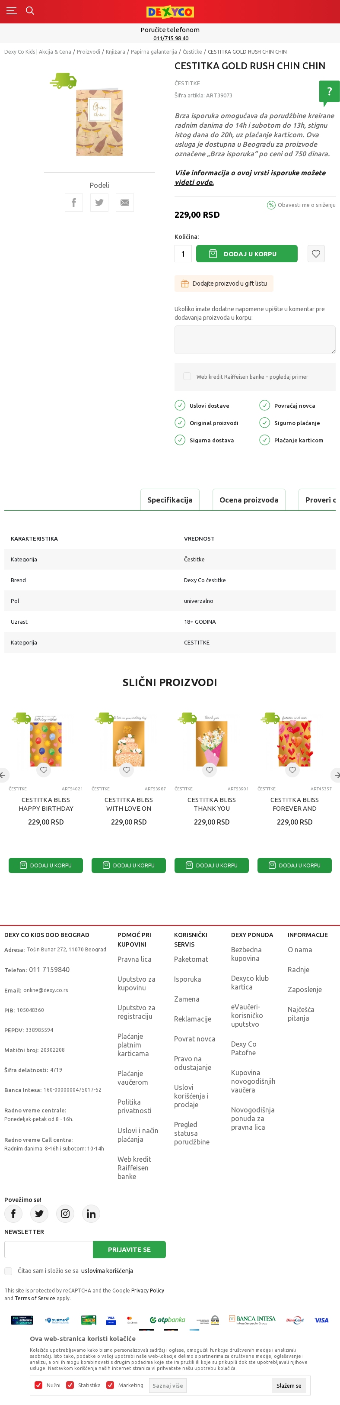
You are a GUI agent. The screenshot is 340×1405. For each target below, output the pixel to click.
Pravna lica (135, 959)
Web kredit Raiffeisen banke (134, 1167)
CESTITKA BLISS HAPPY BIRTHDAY (46, 804)
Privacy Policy (147, 1290)
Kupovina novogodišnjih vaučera (253, 1081)
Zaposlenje (305, 989)
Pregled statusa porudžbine (192, 1133)
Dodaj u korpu (250, 254)
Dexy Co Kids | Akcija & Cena (37, 52)
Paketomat (191, 959)
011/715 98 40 (170, 38)
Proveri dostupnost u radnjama (230, 500)
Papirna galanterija (154, 52)
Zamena (187, 999)
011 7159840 (49, 969)
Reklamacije (192, 1019)
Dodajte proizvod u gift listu (224, 283)
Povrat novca (195, 1039)
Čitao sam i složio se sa (75, 1271)
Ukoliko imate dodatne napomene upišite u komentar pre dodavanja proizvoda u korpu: (250, 313)
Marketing (130, 1385)
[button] (316, 253)
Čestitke (192, 52)
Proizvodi (88, 52)
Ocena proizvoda (119, 500)
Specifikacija (40, 500)
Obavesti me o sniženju (307, 205)
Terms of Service (35, 1298)
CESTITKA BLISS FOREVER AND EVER (294, 808)
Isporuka (187, 979)
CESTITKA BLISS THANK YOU (211, 804)
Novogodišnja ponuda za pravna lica (253, 1118)
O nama (300, 950)
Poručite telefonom (170, 29)
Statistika (89, 1385)
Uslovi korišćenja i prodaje (191, 1096)
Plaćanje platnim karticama (133, 1044)
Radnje (298, 969)
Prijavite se (129, 1249)
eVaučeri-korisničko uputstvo (247, 1015)
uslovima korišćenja (107, 1270)
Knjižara (115, 52)
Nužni (53, 1385)
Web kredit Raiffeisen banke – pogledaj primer (252, 377)
